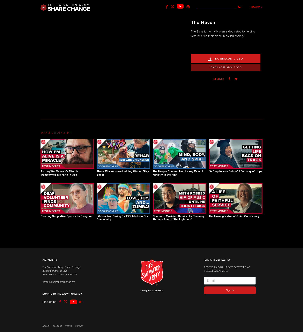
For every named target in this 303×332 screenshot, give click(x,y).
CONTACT (57, 326)
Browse (256, 7)
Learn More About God (226, 67)
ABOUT (45, 326)
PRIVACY (79, 326)
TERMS (68, 326)
